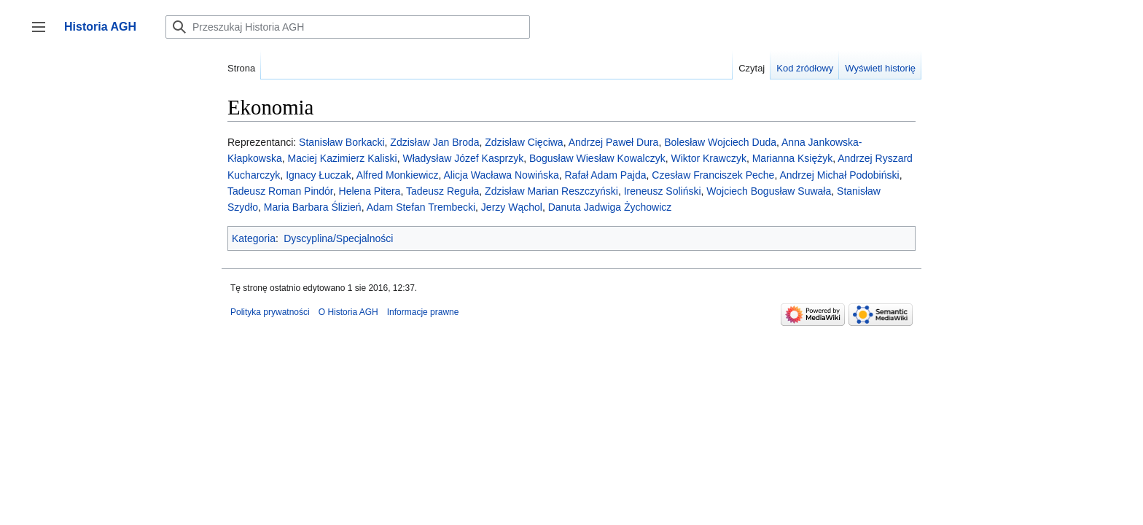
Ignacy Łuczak (318, 175)
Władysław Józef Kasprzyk (462, 158)
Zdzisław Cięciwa (524, 142)
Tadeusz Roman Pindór (280, 191)
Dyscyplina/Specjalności (338, 238)
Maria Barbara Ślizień (313, 207)
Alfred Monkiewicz (397, 175)
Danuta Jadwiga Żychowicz (610, 207)
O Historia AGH (348, 312)
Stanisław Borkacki (342, 142)
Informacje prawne (423, 312)
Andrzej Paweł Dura (614, 142)
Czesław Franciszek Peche (713, 175)
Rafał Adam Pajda (605, 175)
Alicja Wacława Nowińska (501, 175)
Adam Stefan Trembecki (421, 207)
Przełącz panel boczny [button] (43, 34)
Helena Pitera (370, 191)
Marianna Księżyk (792, 158)
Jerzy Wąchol (511, 207)
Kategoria (254, 238)
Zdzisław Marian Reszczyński (551, 191)
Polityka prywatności (270, 312)
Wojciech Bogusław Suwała (768, 191)
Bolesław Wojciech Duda (720, 142)
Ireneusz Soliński (662, 191)
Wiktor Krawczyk (708, 158)
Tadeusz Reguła (442, 191)
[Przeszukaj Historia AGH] (347, 27)
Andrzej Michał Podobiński (839, 175)
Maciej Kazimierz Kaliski (342, 158)
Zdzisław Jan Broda (434, 142)
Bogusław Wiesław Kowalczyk (597, 158)
